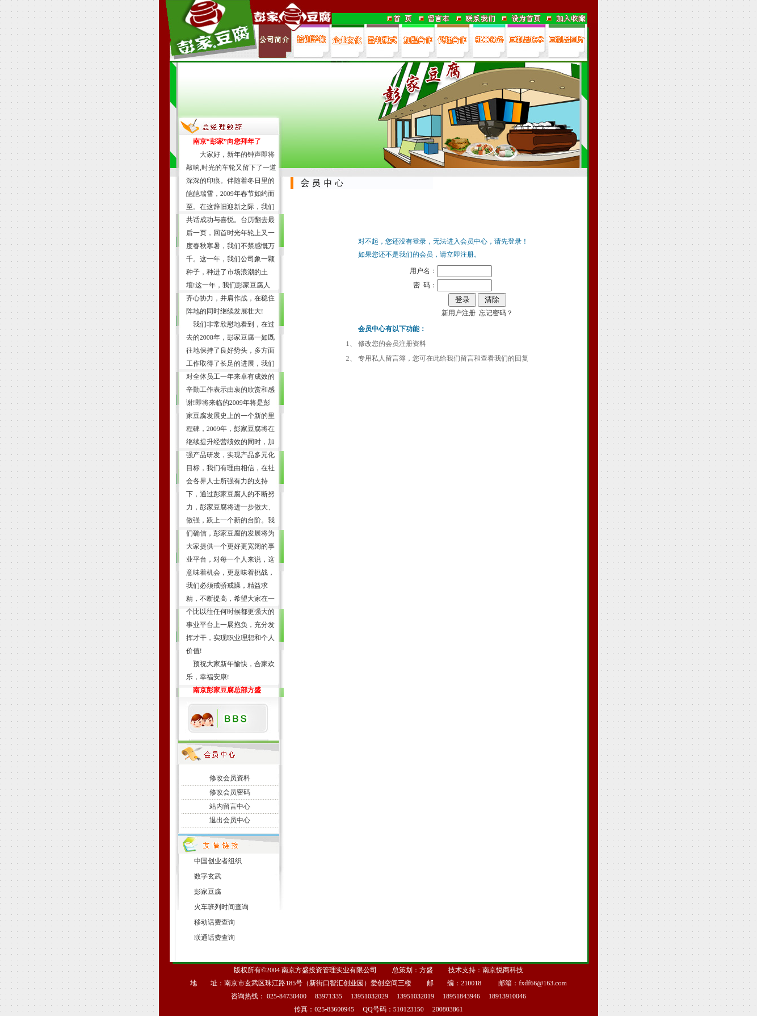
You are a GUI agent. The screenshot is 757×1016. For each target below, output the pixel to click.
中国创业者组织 (218, 861)
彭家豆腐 (207, 892)
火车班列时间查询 (221, 907)
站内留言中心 (229, 806)
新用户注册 (458, 313)
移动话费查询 (214, 922)
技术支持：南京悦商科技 (485, 970)
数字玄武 (207, 876)
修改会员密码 (229, 792)
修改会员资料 (229, 778)
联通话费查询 (214, 938)
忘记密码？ (496, 313)
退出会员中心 (229, 820)
